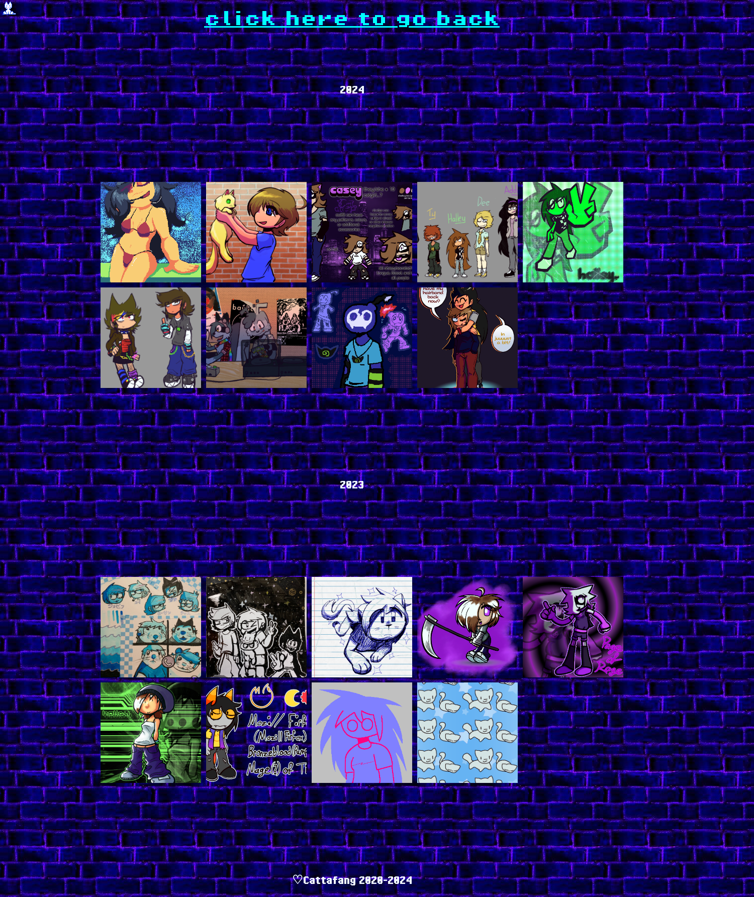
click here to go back (352, 19)
